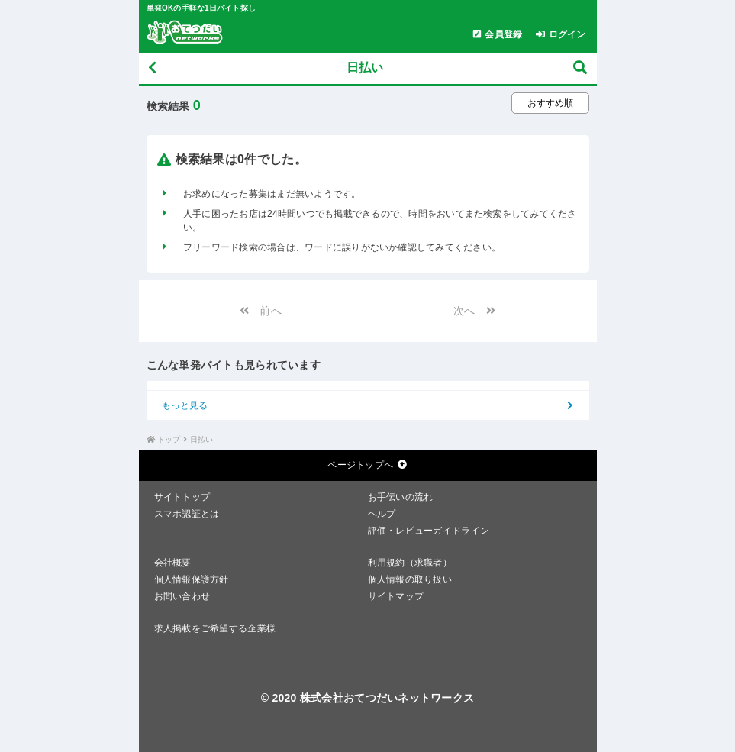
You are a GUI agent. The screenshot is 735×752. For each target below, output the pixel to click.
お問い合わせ (182, 596)
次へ (478, 311)
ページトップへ (367, 465)
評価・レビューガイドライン (429, 530)
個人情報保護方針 (191, 579)
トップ (169, 439)
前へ (257, 311)
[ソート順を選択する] (550, 103)
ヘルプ (382, 513)
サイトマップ (396, 596)
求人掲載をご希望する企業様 (215, 628)
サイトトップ (182, 497)
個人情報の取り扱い (410, 579)
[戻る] (152, 68)
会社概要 (173, 562)
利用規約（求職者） (410, 562)
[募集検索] (580, 68)
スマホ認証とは (187, 513)
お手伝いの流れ (401, 497)
